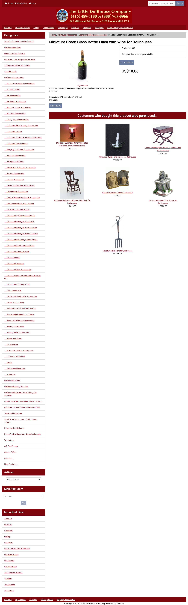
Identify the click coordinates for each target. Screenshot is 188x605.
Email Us (75, 28)
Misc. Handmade (12, 290)
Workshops (63, 28)
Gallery (36, 28)
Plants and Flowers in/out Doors (19, 314)
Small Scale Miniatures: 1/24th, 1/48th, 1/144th (20, 420)
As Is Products (10, 71)
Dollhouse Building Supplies (16, 386)
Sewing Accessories (14, 326)
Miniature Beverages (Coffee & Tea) (20, 227)
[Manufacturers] (23, 496)
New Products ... (11, 464)
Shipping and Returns (13, 572)
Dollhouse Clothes (13, 131)
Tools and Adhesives (13, 413)
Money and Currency (14, 302)
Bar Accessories (12, 95)
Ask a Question (126, 62)
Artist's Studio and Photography (19, 350)
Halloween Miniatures (14, 368)
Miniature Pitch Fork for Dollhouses (117, 251)
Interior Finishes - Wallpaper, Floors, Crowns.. (23, 401)
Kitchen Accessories (14, 179)
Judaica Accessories (14, 173)
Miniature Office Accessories (17, 269)
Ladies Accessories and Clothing (19, 185)
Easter (8, 362)
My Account (9, 560)
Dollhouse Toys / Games (15, 143)
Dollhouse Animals (12, 380)
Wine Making (11, 344)
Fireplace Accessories (14, 155)
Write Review (55, 106)
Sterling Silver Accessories (16, 332)
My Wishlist (21, 3)
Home (9, 3)
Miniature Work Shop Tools (17, 284)
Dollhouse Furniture (12, 47)
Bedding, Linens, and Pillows (17, 107)
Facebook (87, 28)
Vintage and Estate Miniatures (17, 65)
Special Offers (10, 452)
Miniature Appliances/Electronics (19, 215)
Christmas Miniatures (14, 356)
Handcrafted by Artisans (14, 53)
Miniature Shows (22, 28)
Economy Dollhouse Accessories (93, 35)
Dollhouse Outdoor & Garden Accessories (23, 137)
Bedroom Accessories (14, 113)
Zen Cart (120, 603)
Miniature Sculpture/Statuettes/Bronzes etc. (22, 277)
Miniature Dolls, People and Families (19, 59)
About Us (8, 28)
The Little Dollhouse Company (92, 603)
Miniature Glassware (14, 263)
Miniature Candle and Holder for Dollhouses (117, 157)
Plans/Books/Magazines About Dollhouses (22, 434)
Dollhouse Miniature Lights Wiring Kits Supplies (20, 393)
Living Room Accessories (16, 191)
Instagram (99, 28)
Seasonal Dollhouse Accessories (19, 320)
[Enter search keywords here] (161, 3)
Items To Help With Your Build (120, 28)
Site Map (8, 578)
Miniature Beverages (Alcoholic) (19, 221)
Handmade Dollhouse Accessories (20, 167)
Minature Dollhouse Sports (16, 209)
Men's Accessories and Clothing (19, 203)
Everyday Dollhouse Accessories (19, 149)
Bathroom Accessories (15, 101)
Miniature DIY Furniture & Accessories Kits (22, 407)
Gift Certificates (11, 446)
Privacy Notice (10, 566)
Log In (32, 3)
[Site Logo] (94, 16)
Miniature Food (12, 257)
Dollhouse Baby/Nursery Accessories (21, 125)
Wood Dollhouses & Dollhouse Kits (19, 41)
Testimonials (48, 28)
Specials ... (9, 458)
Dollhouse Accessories (67, 35)
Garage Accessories (14, 161)
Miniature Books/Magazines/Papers (20, 239)
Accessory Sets (12, 89)
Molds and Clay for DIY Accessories (20, 296)
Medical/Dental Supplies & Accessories (22, 197)
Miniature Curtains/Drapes (16, 251)
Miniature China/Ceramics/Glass (19, 245)
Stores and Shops (13, 338)
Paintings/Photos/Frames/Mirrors (20, 308)
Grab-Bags (10, 374)
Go (23, 503)
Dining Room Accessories (16, 119)
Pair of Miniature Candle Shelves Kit (117, 192)
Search (180, 3)
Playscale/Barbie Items (14, 428)
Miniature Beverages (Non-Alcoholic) (21, 233)
